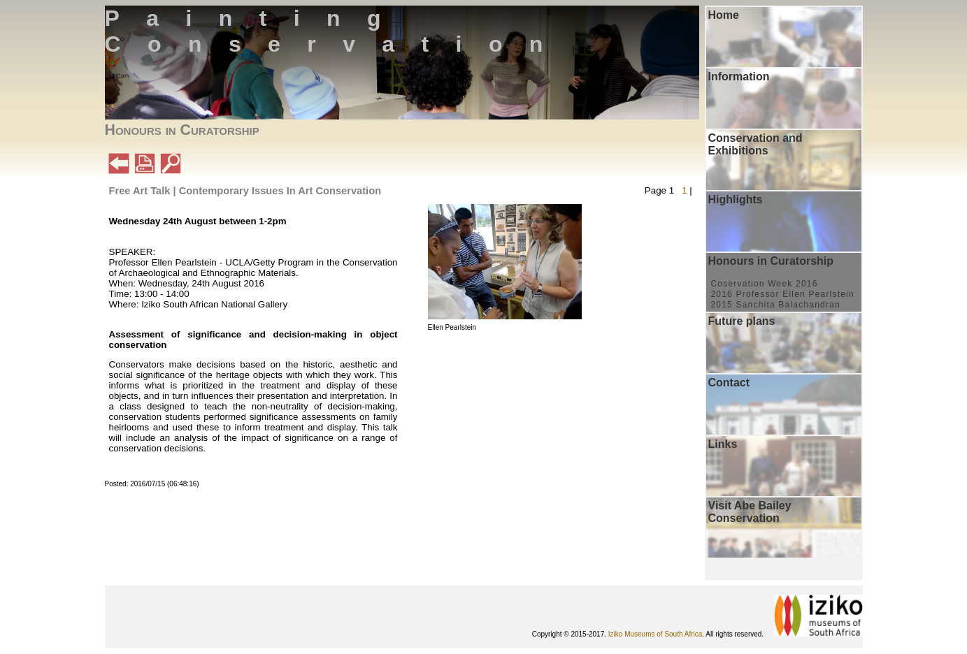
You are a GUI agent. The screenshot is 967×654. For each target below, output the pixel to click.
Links (723, 444)
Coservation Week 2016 (764, 284)
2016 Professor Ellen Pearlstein (782, 294)
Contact (729, 382)
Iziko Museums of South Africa (655, 634)
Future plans (741, 321)
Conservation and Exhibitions (755, 144)
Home (723, 15)
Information (739, 76)
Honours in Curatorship (771, 261)
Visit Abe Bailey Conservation (749, 512)
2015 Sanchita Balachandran (775, 305)
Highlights (735, 199)
